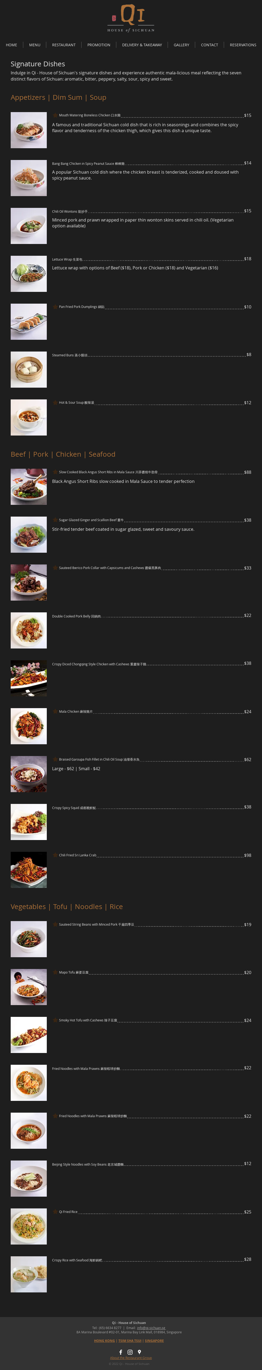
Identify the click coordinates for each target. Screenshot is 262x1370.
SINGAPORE (154, 1340)
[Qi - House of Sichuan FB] (120, 1352)
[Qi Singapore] (139, 1352)
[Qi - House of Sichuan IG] (130, 1352)
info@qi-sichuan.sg (151, 1328)
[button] (34, 45)
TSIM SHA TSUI (129, 1340)
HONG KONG (104, 1340)
